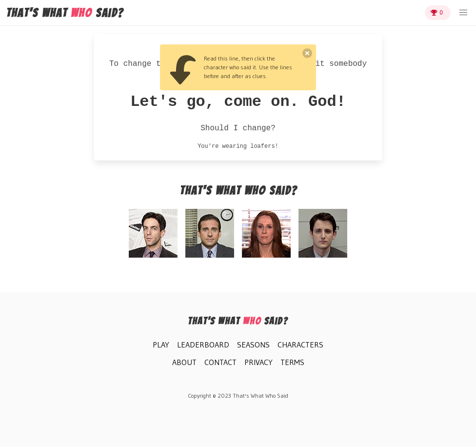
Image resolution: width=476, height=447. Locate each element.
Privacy (258, 362)
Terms (292, 362)
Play (161, 344)
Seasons (253, 344)
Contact (220, 362)
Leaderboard (203, 344)
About (184, 362)
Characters (300, 344)
